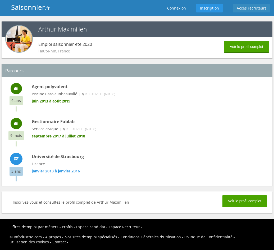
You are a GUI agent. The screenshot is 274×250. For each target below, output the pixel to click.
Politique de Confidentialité (208, 236)
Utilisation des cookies (29, 241)
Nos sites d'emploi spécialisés (91, 236)
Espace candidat (90, 226)
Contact (59, 241)
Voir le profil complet (246, 46)
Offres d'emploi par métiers (34, 226)
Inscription (209, 8)
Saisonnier (30, 7)
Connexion (176, 8)
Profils (67, 226)
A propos (53, 236)
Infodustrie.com (28, 236)
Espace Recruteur (124, 226)
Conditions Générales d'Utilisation (151, 236)
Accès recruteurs (252, 8)
